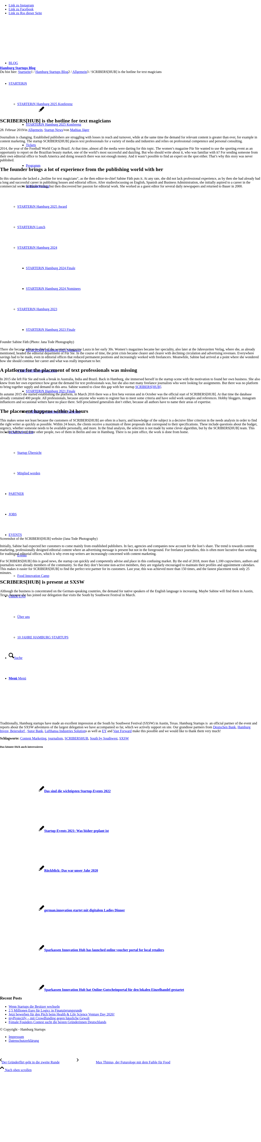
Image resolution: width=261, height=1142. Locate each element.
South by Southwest (104, 738)
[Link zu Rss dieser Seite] (25, 13)
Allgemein (35, 130)
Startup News (53, 130)
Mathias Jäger (79, 130)
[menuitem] (135, 1037)
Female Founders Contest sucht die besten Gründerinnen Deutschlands (57, 1022)
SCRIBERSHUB (76, 738)
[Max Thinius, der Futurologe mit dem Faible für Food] (123, 1062)
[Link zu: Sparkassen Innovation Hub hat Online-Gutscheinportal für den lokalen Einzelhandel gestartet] (92, 990)
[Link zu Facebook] (21, 9)
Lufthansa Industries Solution (65, 731)
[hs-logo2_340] (32, 39)
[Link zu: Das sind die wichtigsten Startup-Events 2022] (55, 791)
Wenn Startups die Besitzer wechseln (34, 1006)
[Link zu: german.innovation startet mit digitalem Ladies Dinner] (62, 910)
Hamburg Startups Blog (17, 68)
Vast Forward (122, 731)
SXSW (124, 738)
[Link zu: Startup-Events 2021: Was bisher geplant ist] (54, 831)
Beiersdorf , (18, 731)
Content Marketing (33, 738)
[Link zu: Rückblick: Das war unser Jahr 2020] (49, 870)
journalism (55, 738)
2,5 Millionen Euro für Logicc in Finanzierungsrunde (45, 1010)
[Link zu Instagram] (21, 5)
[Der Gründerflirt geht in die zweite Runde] (38, 1062)
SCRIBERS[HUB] (148, 387)
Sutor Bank (35, 731)
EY (104, 731)
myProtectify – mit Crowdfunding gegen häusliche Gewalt (49, 1018)
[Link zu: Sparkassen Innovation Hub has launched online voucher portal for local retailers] (82, 950)
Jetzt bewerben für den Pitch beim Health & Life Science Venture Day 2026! (62, 1014)
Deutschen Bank (224, 727)
